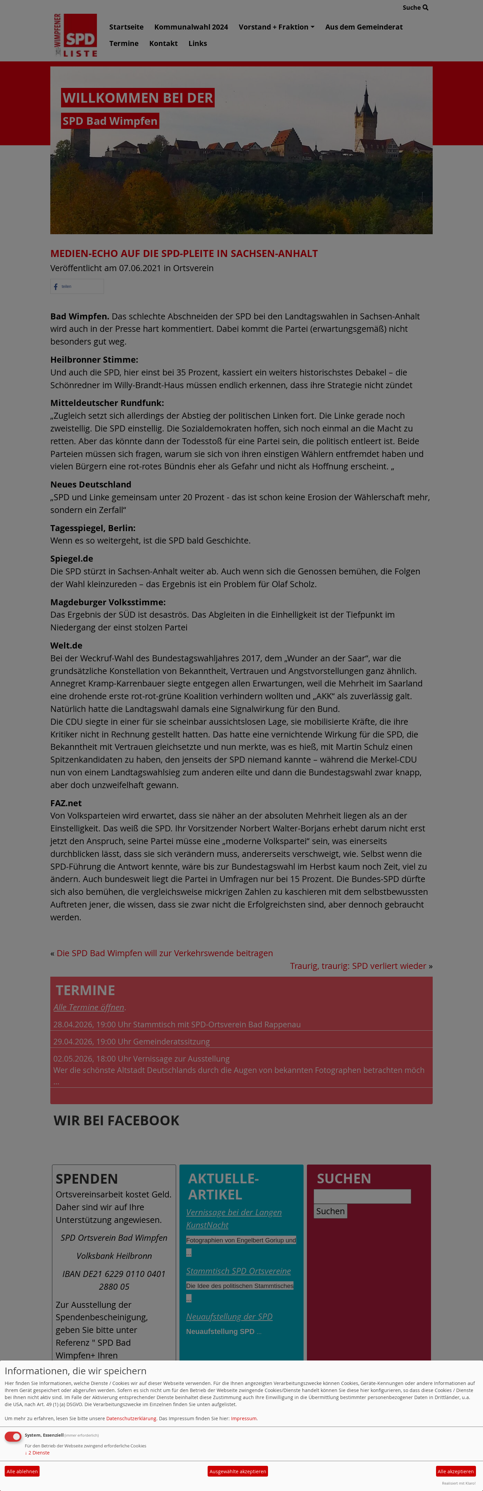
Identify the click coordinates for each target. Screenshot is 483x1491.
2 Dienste (37, 1452)
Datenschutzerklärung (131, 1418)
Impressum (244, 1418)
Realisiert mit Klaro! (459, 1483)
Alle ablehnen (22, 1471)
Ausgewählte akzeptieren (238, 1471)
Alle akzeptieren (456, 1471)
